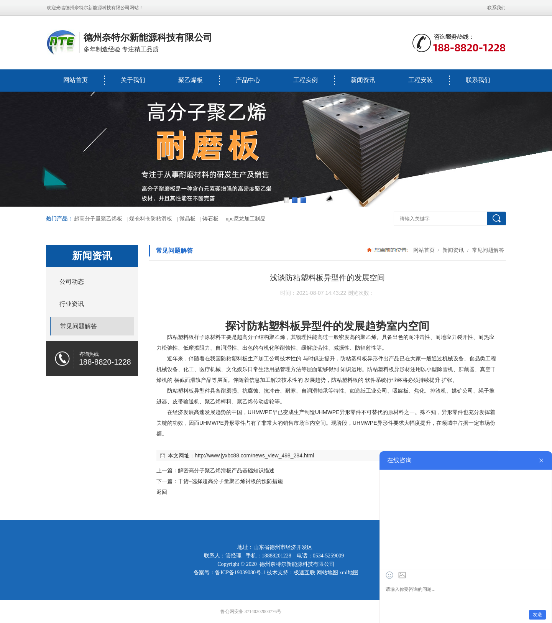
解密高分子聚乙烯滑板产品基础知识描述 (226, 470)
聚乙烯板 (190, 80)
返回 (161, 492)
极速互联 (304, 572)
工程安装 (420, 80)
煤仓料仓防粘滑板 (150, 219)
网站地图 (327, 572)
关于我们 (133, 80)
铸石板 (210, 219)
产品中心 (248, 80)
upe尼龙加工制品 (246, 219)
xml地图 (348, 572)
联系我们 (496, 7)
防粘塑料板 (274, 326)
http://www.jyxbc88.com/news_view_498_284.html (254, 455)
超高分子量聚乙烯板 (98, 219)
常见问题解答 (487, 250)
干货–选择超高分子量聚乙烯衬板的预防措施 (230, 481)
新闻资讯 (363, 80)
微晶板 (187, 219)
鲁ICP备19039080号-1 (240, 572)
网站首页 (75, 80)
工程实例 (305, 80)
